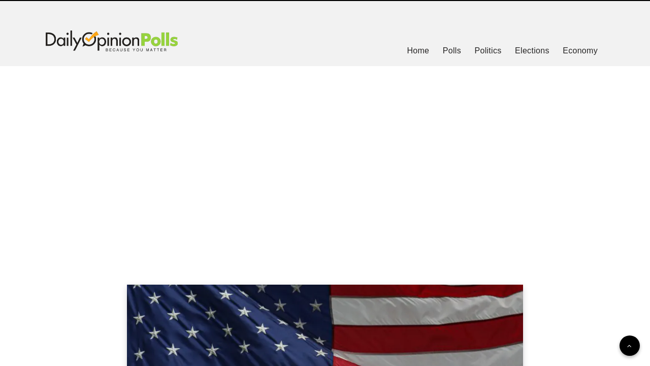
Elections (532, 50)
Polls (452, 50)
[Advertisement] (325, 163)
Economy (580, 50)
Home (418, 50)
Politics (487, 50)
